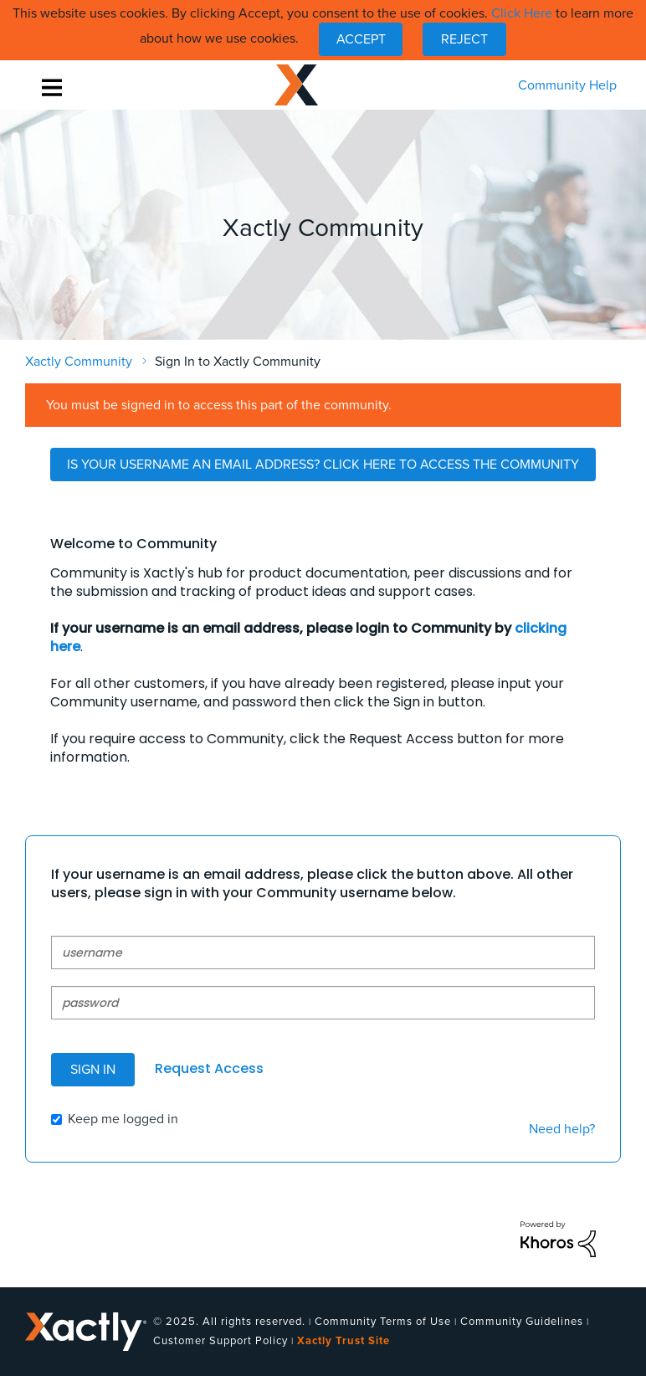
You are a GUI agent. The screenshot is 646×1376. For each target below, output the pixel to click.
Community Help (567, 85)
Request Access (209, 1068)
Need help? (562, 1129)
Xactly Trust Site (343, 1341)
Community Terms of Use (383, 1321)
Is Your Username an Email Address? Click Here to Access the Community (323, 464)
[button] (360, 39)
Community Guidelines (521, 1321)
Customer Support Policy (220, 1341)
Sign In (92, 1069)
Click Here (521, 13)
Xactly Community (296, 85)
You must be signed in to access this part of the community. (219, 405)
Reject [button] (464, 39)
